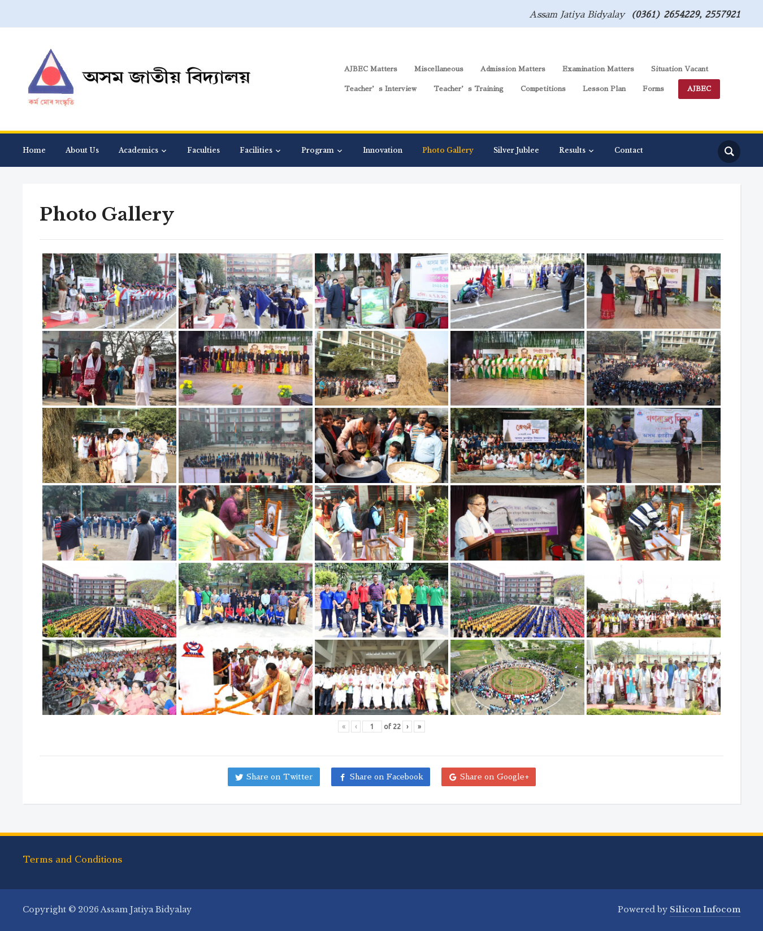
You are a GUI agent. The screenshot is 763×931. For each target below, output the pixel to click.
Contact (628, 150)
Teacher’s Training (468, 88)
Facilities (256, 150)
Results (572, 150)
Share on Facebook (386, 777)
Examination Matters (598, 69)
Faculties (203, 150)
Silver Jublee (516, 150)
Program (317, 150)
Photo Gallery (448, 150)
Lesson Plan (604, 88)
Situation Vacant (679, 69)
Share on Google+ (494, 777)
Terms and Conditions (72, 859)
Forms (653, 88)
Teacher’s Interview (380, 88)
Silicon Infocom (705, 909)
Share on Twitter (279, 777)
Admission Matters (512, 69)
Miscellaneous (438, 69)
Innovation (382, 150)
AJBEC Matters (370, 69)
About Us (82, 150)
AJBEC (699, 88)
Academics (138, 150)
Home (34, 150)
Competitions (543, 88)
